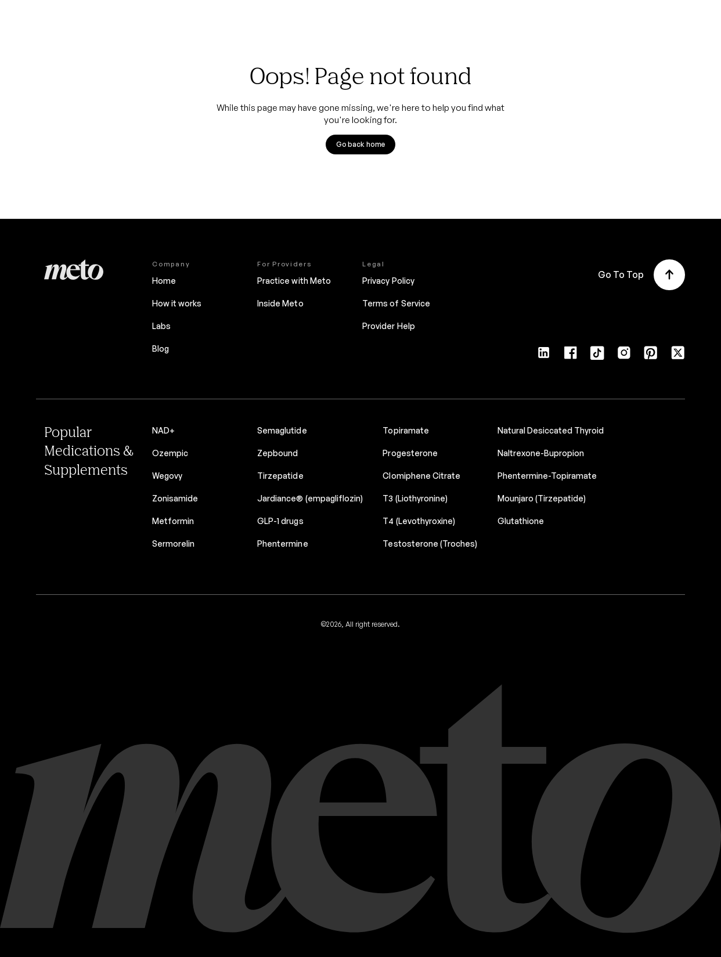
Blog (160, 348)
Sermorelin (173, 543)
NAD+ (163, 430)
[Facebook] (570, 356)
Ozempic (170, 453)
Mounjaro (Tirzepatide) (542, 498)
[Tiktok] (597, 356)
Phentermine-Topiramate (547, 476)
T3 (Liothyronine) (415, 498)
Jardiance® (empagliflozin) (310, 498)
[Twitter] (677, 356)
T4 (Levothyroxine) (419, 521)
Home (164, 281)
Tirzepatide (280, 476)
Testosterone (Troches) (430, 543)
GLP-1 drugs (280, 521)
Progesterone (410, 453)
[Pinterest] (650, 356)
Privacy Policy (388, 281)
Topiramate (405, 430)
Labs (161, 326)
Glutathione (521, 521)
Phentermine (282, 543)
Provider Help (388, 326)
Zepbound (277, 453)
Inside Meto (280, 303)
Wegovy (167, 476)
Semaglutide (282, 430)
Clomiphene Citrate (421, 476)
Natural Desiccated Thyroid (551, 430)
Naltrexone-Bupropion (541, 453)
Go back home (360, 144)
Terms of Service (396, 303)
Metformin (173, 521)
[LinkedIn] (543, 356)
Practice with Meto (294, 281)
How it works (176, 303)
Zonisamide (175, 498)
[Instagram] (624, 356)
